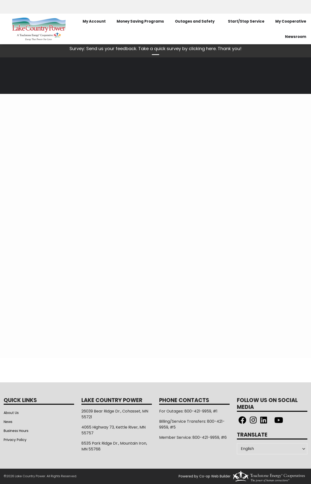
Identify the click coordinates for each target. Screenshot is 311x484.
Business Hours (16, 430)
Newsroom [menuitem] (295, 36)
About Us (11, 412)
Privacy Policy (15, 439)
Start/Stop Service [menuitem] (246, 21)
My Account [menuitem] (94, 21)
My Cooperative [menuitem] (290, 21)
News (8, 421)
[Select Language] (272, 448)
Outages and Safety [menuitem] (195, 21)
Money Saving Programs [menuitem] (140, 21)
